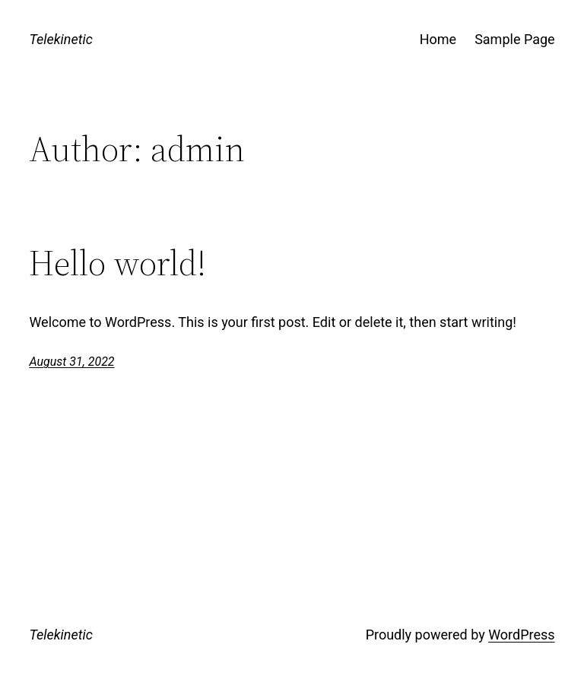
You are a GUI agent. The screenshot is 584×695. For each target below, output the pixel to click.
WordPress (521, 635)
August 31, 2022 (71, 361)
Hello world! (117, 263)
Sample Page (514, 39)
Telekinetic (60, 39)
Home (438, 39)
